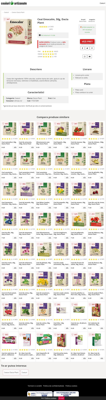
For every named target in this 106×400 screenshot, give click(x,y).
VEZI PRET (87, 41)
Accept (61, 398)
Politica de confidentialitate (53, 386)
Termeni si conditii (35, 386)
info (15, 147)
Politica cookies (71, 386)
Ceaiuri (102, 3)
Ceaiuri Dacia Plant (18, 12)
